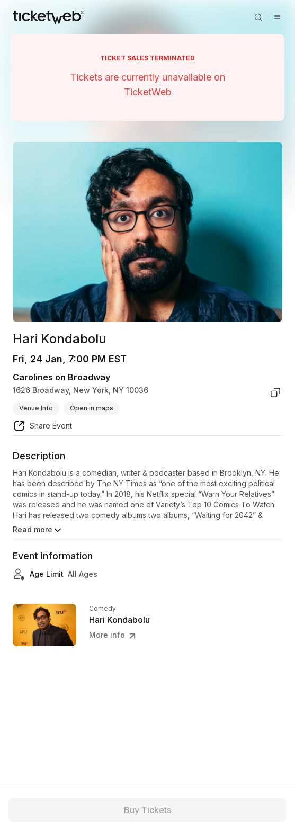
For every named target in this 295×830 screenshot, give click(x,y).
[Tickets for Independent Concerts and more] (48, 16)
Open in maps (91, 408)
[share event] (42, 427)
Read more (38, 530)
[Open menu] (277, 17)
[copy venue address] (275, 392)
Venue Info (36, 408)
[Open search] (258, 17)
